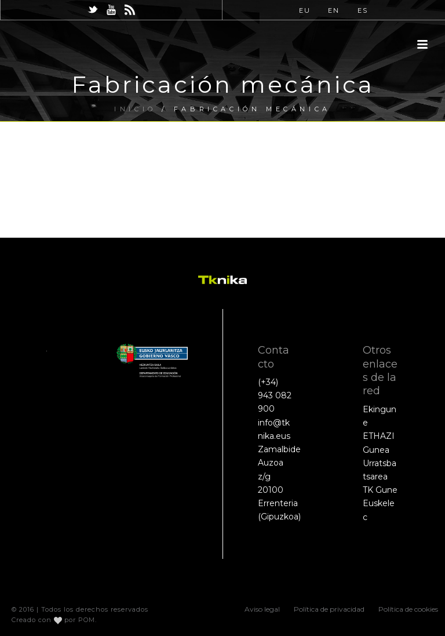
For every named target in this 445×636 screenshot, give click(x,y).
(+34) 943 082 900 (274, 395)
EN (334, 10)
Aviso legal (262, 609)
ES (363, 10)
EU (305, 10)
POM (86, 620)
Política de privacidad (329, 609)
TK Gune (380, 490)
